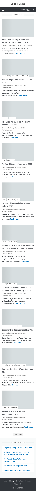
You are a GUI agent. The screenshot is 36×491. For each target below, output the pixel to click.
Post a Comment (28, 45)
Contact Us (19, 481)
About (5, 481)
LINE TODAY (18, 3)
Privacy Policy (18, 484)
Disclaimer (28, 481)
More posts (18, 434)
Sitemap (11, 481)
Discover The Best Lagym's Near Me (17, 330)
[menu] (4, 9)
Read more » (20, 53)
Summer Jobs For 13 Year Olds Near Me (17, 470)
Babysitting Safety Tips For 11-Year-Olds (18, 448)
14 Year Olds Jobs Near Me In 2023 (17, 164)
